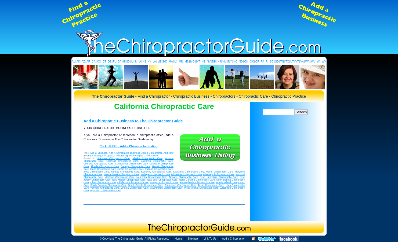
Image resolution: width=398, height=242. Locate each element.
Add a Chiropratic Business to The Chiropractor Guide (133, 121)
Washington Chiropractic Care (166, 187)
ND (241, 61)
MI (175, 61)
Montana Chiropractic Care (120, 177)
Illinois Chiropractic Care (130, 169)
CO (99, 61)
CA (94, 61)
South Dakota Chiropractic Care (145, 185)
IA (140, 61)
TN (282, 61)
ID (128, 61)
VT (297, 61)
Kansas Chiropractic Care (125, 171)
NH (214, 61)
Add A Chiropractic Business (124, 153)
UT (292, 61)
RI (267, 61)
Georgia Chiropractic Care (135, 166)
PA (262, 61)
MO (192, 61)
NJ (219, 61)
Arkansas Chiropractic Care (122, 161)
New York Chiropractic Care (162, 179)
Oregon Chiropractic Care (164, 182)
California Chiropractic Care (157, 161)
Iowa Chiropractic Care (96, 171)
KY (149, 61)
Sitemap (193, 238)
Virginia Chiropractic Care (135, 187)
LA (154, 61)
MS (186, 61)
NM (224, 61)
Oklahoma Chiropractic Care (133, 182)
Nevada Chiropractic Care (183, 177)
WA (307, 61)
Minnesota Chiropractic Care (186, 174)
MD (165, 61)
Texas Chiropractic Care (211, 185)
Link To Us (210, 238)
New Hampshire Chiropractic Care (219, 177)
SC (272, 61)
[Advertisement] (199, 14)
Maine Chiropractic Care (219, 171)
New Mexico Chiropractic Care (129, 179)
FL (114, 61)
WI (318, 61)
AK (78, 61)
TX (287, 61)
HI (124, 61)
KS (144, 61)
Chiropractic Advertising (115, 155)
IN (136, 61)
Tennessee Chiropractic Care (180, 185)
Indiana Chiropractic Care (159, 169)
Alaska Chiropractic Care (147, 158)
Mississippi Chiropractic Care (218, 174)
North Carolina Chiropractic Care (197, 179)
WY (324, 61)
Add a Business (98, 153)
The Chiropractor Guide (129, 238)
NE (203, 61)
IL (132, 61)
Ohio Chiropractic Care (103, 182)
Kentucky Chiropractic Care (156, 171)
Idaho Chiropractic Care (103, 169)
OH (246, 61)
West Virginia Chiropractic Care (201, 187)
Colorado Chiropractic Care (98, 163)
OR (257, 61)
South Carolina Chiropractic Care (108, 185)
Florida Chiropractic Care (105, 166)
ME (159, 61)
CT (104, 61)
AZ (83, 61)
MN (181, 61)
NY (230, 61)
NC (235, 61)
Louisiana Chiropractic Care (188, 171)
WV (313, 61)
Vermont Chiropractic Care (104, 187)
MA (171, 61)
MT (198, 61)
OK (252, 61)
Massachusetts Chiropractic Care (121, 174)
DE (109, 61)
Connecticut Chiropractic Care (131, 163)
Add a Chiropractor (151, 153)
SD (277, 61)
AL (73, 61)
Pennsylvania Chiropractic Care (197, 182)
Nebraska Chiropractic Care (151, 177)
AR (88, 61)
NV (209, 61)
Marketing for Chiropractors (143, 155)
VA (302, 61)
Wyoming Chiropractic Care (105, 190)
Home (178, 238)
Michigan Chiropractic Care (155, 174)
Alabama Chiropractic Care (113, 158)
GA (119, 61)
